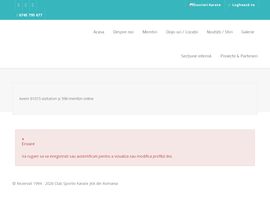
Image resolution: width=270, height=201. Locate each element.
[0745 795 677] (29, 15)
